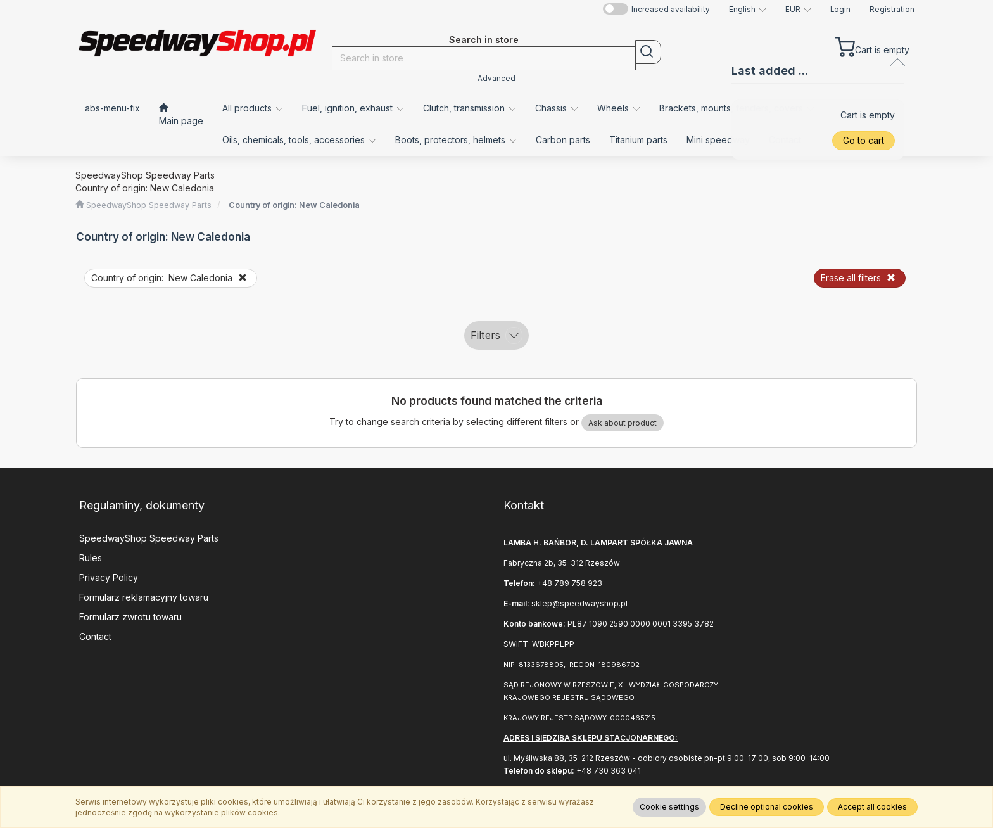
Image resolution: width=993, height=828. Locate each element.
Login (840, 9)
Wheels (618, 108)
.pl (623, 603)
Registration (892, 9)
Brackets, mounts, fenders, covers (736, 108)
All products (252, 108)
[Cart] (872, 44)
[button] (747, 9)
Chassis (556, 108)
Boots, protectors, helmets (456, 139)
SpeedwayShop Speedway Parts (148, 538)
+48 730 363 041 (608, 770)
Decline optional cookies (766, 807)
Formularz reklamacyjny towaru (143, 597)
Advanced (496, 78)
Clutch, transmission (469, 108)
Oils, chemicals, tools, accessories (299, 139)
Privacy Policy (108, 577)
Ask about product (622, 423)
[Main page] (181, 114)
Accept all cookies (872, 807)
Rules (90, 557)
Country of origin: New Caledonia (294, 205)
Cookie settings (669, 807)
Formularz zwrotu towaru (130, 616)
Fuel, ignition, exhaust (353, 108)
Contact (95, 636)
